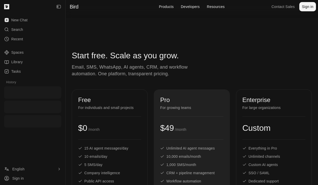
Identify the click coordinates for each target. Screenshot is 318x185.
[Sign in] (32, 178)
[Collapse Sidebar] (58, 6)
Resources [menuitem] (215, 7)
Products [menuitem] (166, 7)
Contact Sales (283, 7)
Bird (74, 7)
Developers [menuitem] (190, 7)
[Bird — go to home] (6, 6)
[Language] (32, 169)
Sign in (307, 7)
